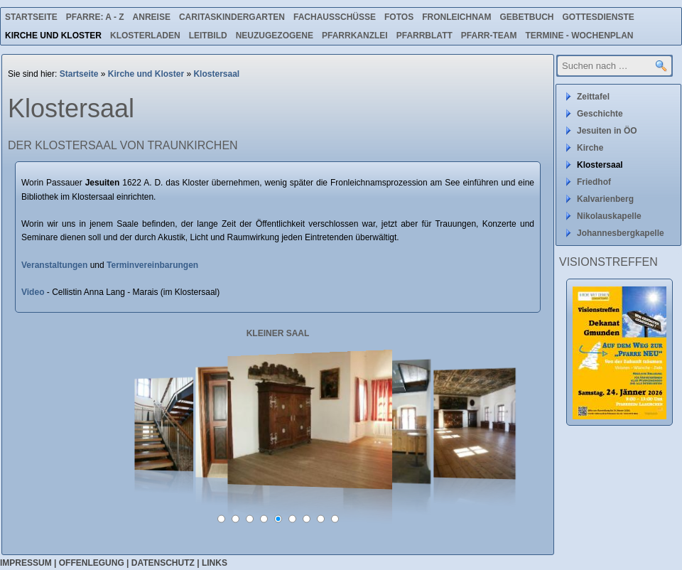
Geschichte (600, 114)
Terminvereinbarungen (152, 265)
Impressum (26, 563)
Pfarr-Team (489, 36)
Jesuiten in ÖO (607, 131)
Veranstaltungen (54, 265)
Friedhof (594, 182)
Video (34, 292)
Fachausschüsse (334, 17)
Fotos (398, 17)
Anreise (151, 17)
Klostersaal (216, 74)
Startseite (31, 17)
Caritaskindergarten (232, 17)
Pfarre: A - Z (95, 17)
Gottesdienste (598, 17)
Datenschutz (163, 563)
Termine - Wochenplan (579, 36)
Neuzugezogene (274, 36)
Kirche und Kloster (53, 36)
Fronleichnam (456, 17)
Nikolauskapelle (609, 216)
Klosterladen (145, 36)
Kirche (590, 148)
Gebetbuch (526, 17)
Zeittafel (593, 97)
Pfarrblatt (424, 36)
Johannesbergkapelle (620, 233)
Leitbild (208, 36)
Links (214, 563)
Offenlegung (91, 563)
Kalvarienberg (605, 199)
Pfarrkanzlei (355, 36)
